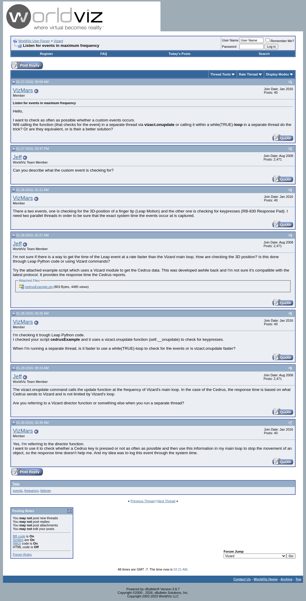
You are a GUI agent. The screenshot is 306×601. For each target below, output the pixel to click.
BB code (19, 536)
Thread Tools (220, 74)
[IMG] (17, 543)
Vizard (58, 41)
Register (46, 54)
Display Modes (277, 74)
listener (45, 490)
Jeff (17, 157)
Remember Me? (280, 41)
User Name (230, 40)
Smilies (18, 540)
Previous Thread (143, 501)
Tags (16, 484)
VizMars (23, 90)
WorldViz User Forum (34, 41)
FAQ (103, 54)
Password (229, 46)
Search (264, 54)
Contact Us (242, 579)
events (17, 490)
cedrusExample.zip (39, 287)
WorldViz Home (266, 579)
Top (298, 579)
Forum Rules (22, 554)
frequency (32, 490)
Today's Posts (179, 54)
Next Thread (166, 501)
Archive (287, 579)
